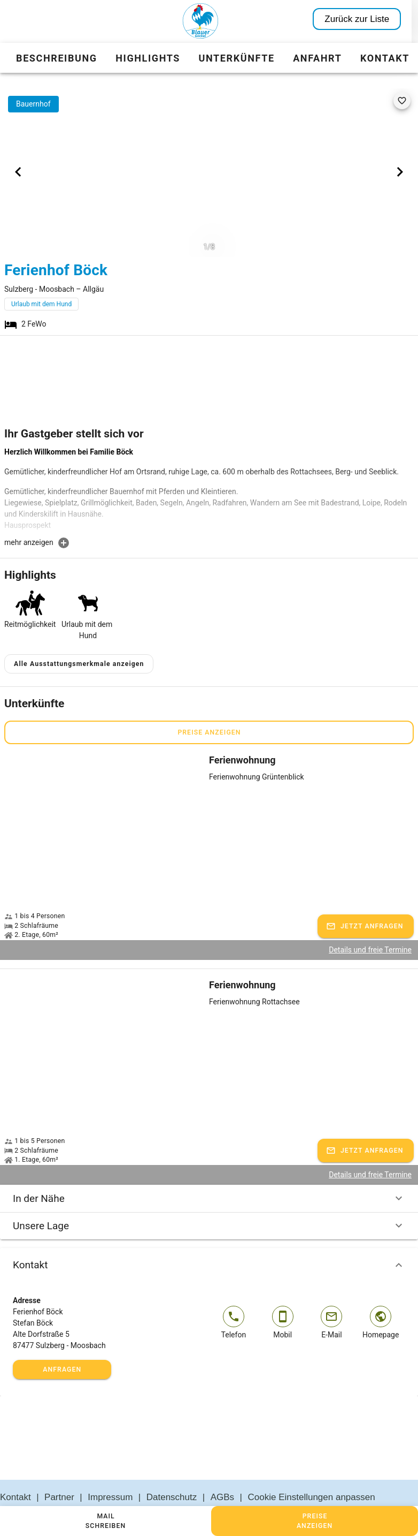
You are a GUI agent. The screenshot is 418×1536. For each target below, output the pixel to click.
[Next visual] (399, 171)
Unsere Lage (209, 1200)
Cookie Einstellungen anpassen (311, 1471)
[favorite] (402, 100)
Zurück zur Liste (363, 19)
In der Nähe (209, 1173)
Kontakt (209, 1239)
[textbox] (209, 491)
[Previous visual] (18, 171)
